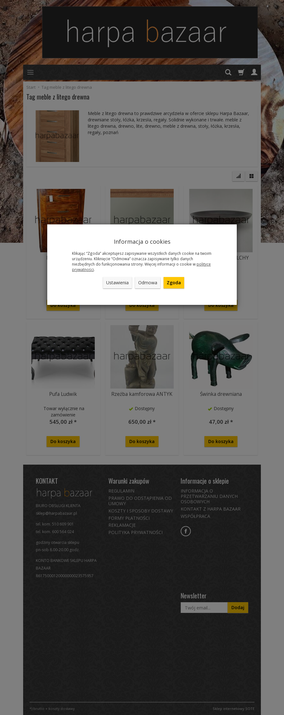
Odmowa (147, 283)
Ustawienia (117, 283)
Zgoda (174, 283)
